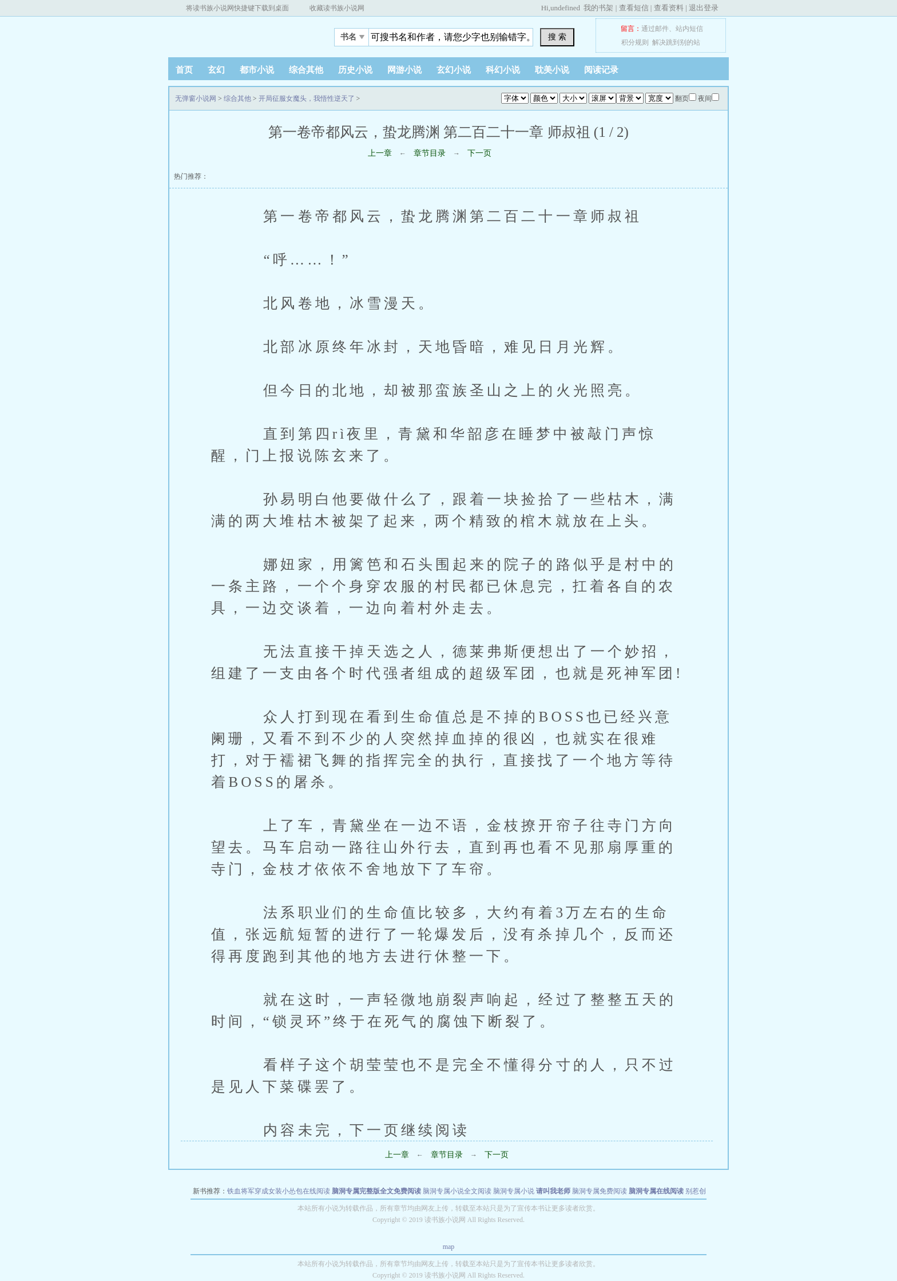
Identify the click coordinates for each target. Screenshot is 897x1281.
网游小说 (404, 69)
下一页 (479, 153)
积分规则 (635, 42)
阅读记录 (601, 69)
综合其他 (306, 69)
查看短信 (634, 7)
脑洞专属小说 (513, 1191)
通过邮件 (655, 29)
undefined (565, 7)
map (449, 1247)
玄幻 (216, 69)
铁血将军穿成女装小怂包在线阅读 (278, 1191)
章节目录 (430, 153)
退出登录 (704, 7)
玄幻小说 (453, 69)
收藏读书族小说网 (336, 8)
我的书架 (598, 7)
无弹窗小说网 (239, 34)
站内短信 (689, 29)
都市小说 (257, 69)
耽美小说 (552, 69)
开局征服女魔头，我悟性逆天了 (307, 98)
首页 (184, 69)
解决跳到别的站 (676, 42)
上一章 (380, 153)
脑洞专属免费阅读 (599, 1191)
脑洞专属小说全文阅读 (457, 1191)
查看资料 (669, 7)
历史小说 (355, 69)
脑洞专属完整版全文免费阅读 (376, 1191)
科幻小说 (503, 69)
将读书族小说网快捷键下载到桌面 (237, 8)
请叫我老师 (553, 1191)
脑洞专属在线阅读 (656, 1191)
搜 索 (557, 36)
